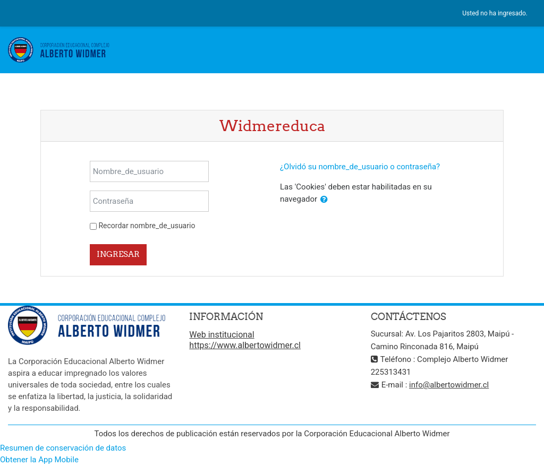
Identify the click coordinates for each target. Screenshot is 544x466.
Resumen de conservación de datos (63, 448)
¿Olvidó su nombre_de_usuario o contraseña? (360, 166)
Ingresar (118, 254)
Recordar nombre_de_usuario (146, 225)
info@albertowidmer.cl (449, 385)
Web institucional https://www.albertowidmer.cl (245, 340)
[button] (324, 199)
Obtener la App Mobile (39, 459)
